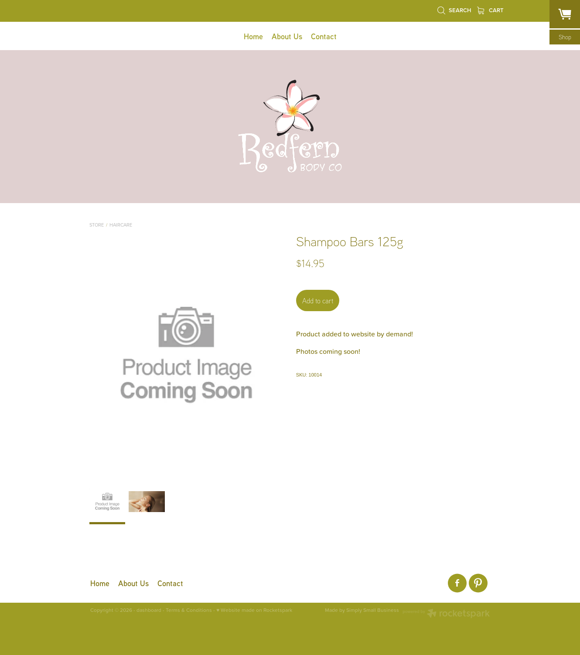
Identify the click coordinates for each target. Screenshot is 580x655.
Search (454, 10)
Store (96, 224)
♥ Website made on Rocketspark (254, 610)
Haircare (120, 224)
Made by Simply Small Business (362, 610)
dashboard (148, 610)
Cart (490, 10)
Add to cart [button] (317, 300)
